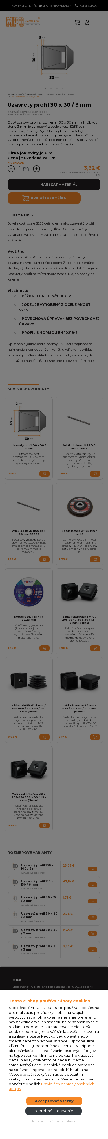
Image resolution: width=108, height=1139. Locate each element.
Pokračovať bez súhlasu (53, 1121)
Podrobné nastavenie (53, 1110)
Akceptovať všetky (54, 1101)
